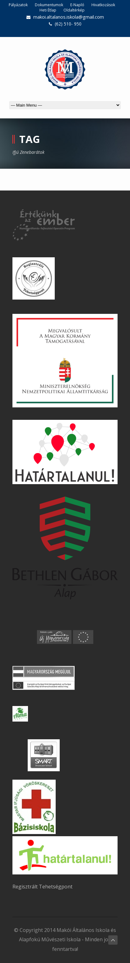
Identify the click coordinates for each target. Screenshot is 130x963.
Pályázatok (18, 4)
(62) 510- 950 (68, 24)
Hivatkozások (103, 4)
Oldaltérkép (74, 10)
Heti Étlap (47, 10)
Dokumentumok (49, 4)
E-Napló (77, 4)
